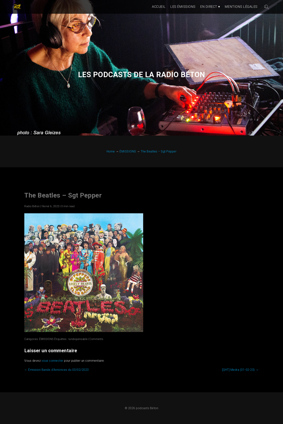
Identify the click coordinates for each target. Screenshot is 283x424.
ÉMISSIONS (46, 339)
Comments (96, 339)
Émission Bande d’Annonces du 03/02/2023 (56, 370)
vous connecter (52, 360)
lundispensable (78, 339)
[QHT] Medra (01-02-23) (240, 370)
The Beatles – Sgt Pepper (63, 195)
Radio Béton (32, 206)
